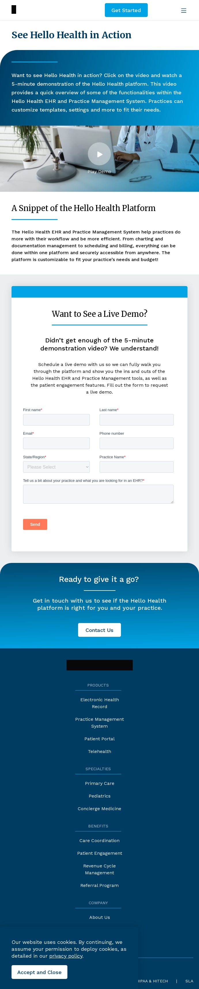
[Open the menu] (182, 10)
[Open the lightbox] (99, 153)
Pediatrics (100, 796)
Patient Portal (99, 738)
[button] (99, 158)
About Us (99, 917)
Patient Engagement (99, 853)
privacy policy (65, 956)
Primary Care (99, 783)
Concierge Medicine (99, 808)
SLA (189, 981)
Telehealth (99, 751)
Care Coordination (99, 840)
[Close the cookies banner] (39, 972)
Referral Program (99, 885)
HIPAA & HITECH (152, 981)
